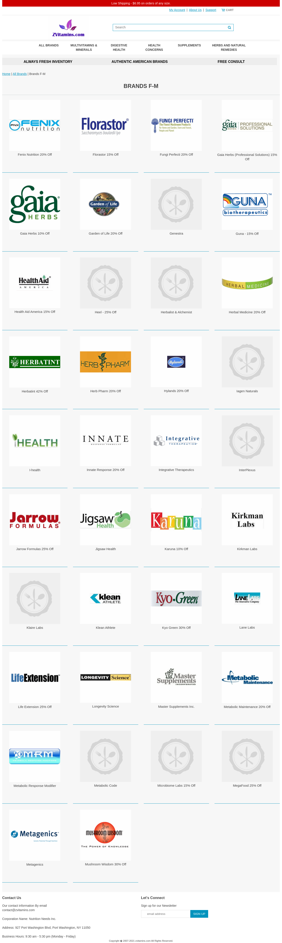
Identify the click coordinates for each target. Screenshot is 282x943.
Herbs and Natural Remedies (229, 47)
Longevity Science (105, 706)
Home (6, 74)
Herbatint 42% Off (35, 391)
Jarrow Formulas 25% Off (35, 549)
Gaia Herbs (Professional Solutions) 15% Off (247, 157)
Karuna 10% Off (176, 549)
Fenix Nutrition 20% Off (35, 154)
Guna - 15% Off (247, 233)
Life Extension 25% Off (34, 707)
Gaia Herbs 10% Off (34, 233)
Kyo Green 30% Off (176, 627)
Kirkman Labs (247, 549)
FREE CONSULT (231, 62)
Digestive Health (119, 47)
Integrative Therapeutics (176, 470)
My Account (177, 10)
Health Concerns (154, 47)
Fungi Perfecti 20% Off (176, 154)
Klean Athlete (105, 627)
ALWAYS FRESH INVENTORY (48, 62)
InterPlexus (247, 470)
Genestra (176, 233)
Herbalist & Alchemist (176, 312)
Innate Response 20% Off (106, 470)
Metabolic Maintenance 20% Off (247, 707)
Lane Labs (247, 627)
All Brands (49, 45)
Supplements (189, 45)
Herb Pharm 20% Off (105, 391)
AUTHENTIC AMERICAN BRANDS (139, 62)
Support (211, 10)
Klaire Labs (35, 627)
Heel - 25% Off (105, 312)
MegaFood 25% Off (247, 785)
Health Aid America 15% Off (35, 312)
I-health (34, 470)
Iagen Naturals (247, 391)
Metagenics (34, 864)
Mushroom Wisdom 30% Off (105, 864)
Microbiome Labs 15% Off (176, 785)
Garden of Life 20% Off (105, 233)
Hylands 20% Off (176, 391)
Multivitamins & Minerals (84, 47)
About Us (195, 10)
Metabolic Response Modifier (35, 786)
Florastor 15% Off (105, 154)
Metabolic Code (105, 785)
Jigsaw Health (105, 549)
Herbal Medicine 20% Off (247, 312)
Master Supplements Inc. (176, 706)
